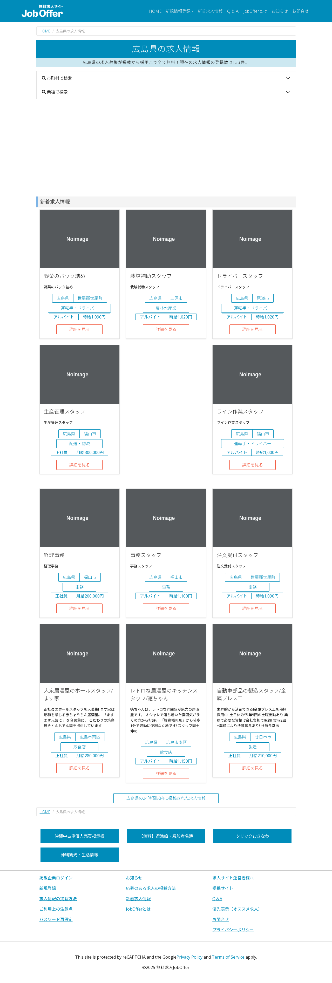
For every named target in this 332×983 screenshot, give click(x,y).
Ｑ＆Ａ (233, 11)
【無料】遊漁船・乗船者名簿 (166, 836)
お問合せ (300, 11)
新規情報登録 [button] (178, 11)
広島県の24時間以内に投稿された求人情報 (166, 798)
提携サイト (222, 888)
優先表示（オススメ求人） (237, 909)
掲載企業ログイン (56, 878)
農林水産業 (165, 308)
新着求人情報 (210, 11)
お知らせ (280, 11)
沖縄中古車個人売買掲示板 (79, 836)
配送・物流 (79, 443)
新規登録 (47, 888)
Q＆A (217, 898)
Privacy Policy (189, 957)
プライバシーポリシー (233, 930)
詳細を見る (79, 329)
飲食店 (79, 747)
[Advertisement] (166, 147)
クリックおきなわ (252, 836)
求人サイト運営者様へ (233, 878)
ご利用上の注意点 (56, 909)
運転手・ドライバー (79, 308)
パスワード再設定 (56, 919)
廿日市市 (263, 737)
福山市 (90, 434)
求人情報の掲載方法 (58, 898)
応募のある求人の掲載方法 (151, 888)
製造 (252, 747)
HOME (155, 11)
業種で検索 (55, 92)
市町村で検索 (57, 78)
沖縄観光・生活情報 (79, 855)
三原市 (176, 298)
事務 (79, 587)
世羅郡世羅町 (90, 298)
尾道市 (263, 298)
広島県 (63, 298)
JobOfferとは (255, 11)
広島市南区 (90, 737)
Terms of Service (228, 957)
